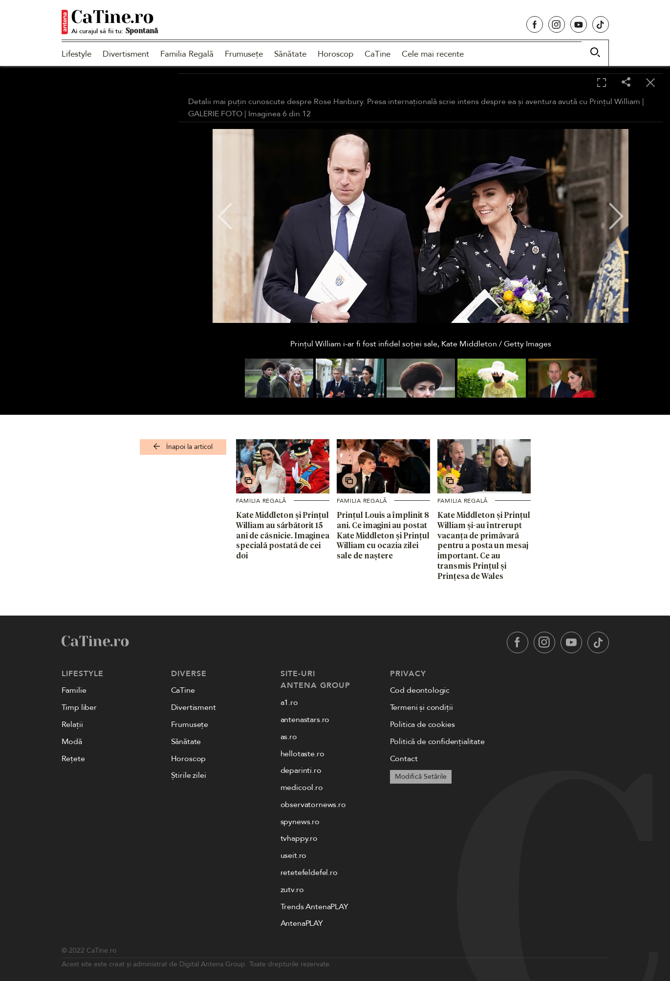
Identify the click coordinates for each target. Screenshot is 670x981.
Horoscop (335, 54)
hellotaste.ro (302, 753)
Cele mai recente (433, 54)
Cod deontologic (420, 690)
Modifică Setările (421, 776)
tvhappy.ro (299, 838)
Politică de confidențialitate (437, 741)
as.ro (289, 736)
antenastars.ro (305, 719)
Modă (72, 741)
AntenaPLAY (302, 923)
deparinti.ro (301, 770)
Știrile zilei (188, 775)
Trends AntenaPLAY (314, 906)
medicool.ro (302, 787)
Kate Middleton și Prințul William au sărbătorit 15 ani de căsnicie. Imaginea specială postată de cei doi (282, 535)
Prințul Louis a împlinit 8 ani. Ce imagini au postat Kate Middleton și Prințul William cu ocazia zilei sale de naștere (383, 535)
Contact (404, 758)
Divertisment (126, 54)
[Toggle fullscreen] (601, 83)
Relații (72, 724)
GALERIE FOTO (215, 113)
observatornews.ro (313, 804)
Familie (74, 690)
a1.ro (289, 702)
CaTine (377, 54)
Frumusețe (244, 54)
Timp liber (79, 707)
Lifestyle (76, 54)
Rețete (73, 758)
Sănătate (290, 54)
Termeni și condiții (421, 707)
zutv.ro (292, 889)
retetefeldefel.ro (309, 872)
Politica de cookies (422, 724)
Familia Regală (187, 54)
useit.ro (294, 855)
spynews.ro (300, 821)
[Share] (626, 83)
